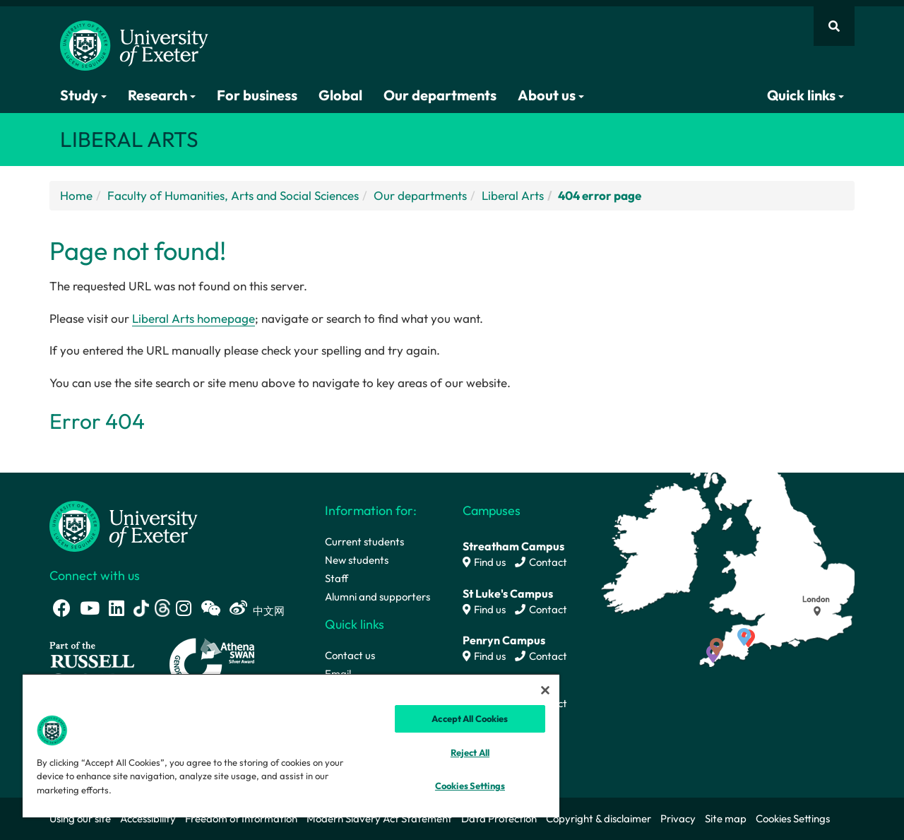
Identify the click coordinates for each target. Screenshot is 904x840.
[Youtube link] (90, 608)
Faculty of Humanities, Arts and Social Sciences (233, 195)
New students (356, 560)
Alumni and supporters (377, 596)
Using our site (80, 818)
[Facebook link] (62, 608)
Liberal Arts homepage (193, 318)
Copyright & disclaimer (598, 818)
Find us (484, 562)
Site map (726, 818)
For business (257, 95)
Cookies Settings (793, 818)
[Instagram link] (183, 608)
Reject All (470, 752)
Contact (541, 562)
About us (551, 95)
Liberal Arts (513, 195)
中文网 (269, 610)
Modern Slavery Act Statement (379, 818)
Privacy (678, 818)
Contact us (350, 655)
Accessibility (148, 818)
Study (83, 95)
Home (76, 195)
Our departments (439, 95)
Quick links (805, 95)
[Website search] (834, 26)
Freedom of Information (241, 818)
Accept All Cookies (470, 718)
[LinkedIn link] (116, 608)
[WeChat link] (210, 608)
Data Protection (499, 818)
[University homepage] (123, 524)
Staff (336, 578)
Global (340, 95)
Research (162, 95)
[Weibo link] (238, 608)
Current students (364, 541)
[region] (291, 745)
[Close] (545, 690)
